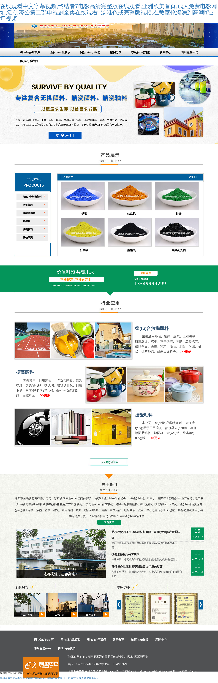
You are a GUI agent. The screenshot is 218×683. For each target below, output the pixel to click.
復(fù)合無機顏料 (32, 196)
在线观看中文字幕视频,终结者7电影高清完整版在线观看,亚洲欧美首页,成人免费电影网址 (49, 678)
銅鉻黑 (131, 250)
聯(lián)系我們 (29, 61)
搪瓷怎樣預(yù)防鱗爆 (125, 554)
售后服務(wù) (189, 52)
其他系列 (28, 237)
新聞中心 (165, 52)
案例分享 (115, 52)
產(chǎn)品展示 (60, 52)
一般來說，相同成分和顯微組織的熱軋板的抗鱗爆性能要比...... (146, 559)
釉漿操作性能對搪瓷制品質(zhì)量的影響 (137, 566)
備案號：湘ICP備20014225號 (139, 671)
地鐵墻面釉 (29, 213)
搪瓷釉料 (28, 229)
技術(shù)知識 (140, 52)
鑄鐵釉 (26, 221)
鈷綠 (178, 213)
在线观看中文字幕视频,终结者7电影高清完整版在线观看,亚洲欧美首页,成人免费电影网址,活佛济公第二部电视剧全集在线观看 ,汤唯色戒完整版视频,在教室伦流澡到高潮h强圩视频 (108, 12)
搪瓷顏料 (28, 205)
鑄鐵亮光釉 (179, 250)
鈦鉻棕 (131, 213)
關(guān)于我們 (90, 52)
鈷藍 (84, 213)
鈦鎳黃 (84, 250)
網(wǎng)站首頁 (30, 52)
